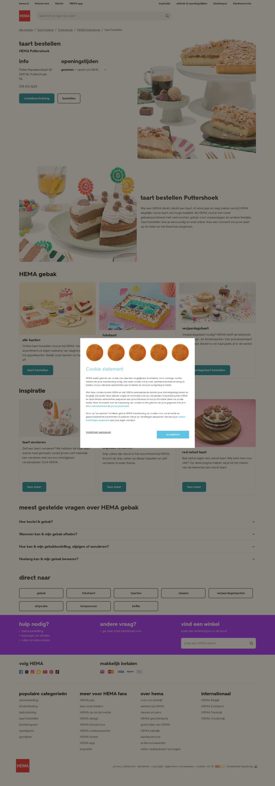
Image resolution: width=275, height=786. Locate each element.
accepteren (173, 434)
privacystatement (120, 406)
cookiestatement (98, 406)
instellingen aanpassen (98, 432)
